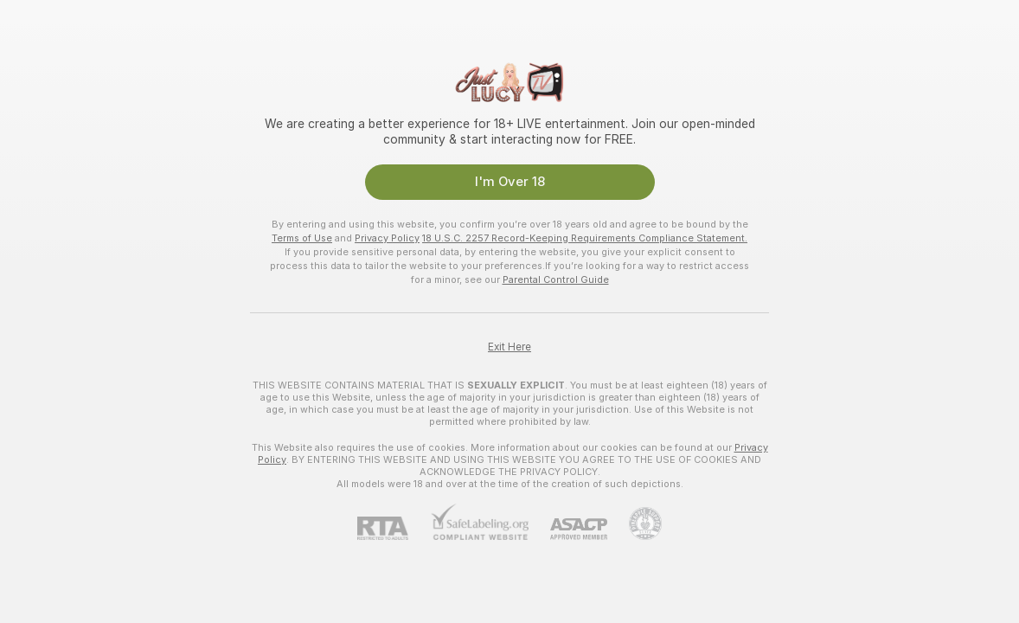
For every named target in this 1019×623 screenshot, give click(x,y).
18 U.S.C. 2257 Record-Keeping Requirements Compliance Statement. (584, 238)
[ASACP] (568, 529)
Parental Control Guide (556, 279)
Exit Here (509, 347)
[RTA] (393, 528)
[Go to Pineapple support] (634, 523)
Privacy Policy (387, 238)
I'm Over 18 (510, 181)
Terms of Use (302, 238)
